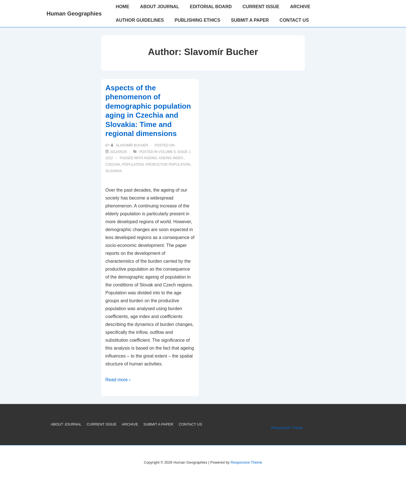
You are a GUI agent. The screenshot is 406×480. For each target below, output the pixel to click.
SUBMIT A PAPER (250, 20)
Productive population (167, 164)
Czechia (112, 164)
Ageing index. (171, 158)
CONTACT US (294, 20)
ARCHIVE (300, 6)
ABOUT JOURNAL (159, 6)
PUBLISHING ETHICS (197, 20)
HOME (122, 6)
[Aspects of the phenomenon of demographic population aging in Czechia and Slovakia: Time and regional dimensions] (118, 152)
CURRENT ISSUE (260, 6)
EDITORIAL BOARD (211, 6)
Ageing (150, 158)
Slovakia (113, 171)
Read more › (118, 379)
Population (133, 164)
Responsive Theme (287, 428)
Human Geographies (74, 13)
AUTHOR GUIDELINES (140, 20)
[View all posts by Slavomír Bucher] (130, 145)
